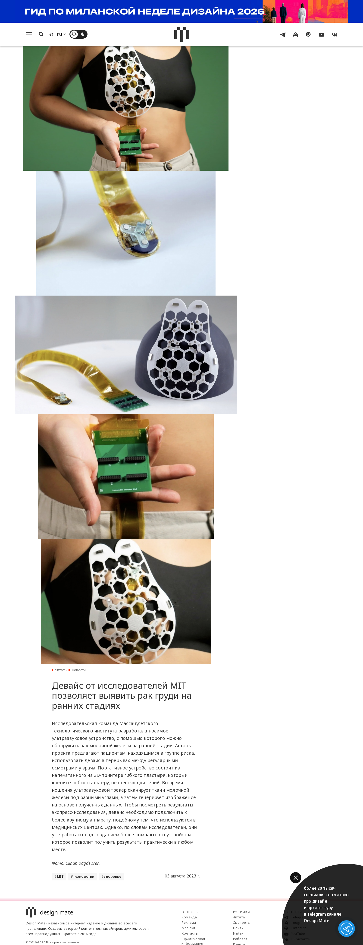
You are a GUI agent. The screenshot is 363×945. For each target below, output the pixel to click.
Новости (79, 670)
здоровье (113, 878)
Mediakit (189, 928)
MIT (60, 878)
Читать (61, 670)
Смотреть (241, 922)
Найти (238, 933)
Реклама (189, 922)
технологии (83, 878)
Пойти (238, 928)
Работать (241, 939)
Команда (189, 917)
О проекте (192, 912)
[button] (295, 877)
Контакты (190, 933)
